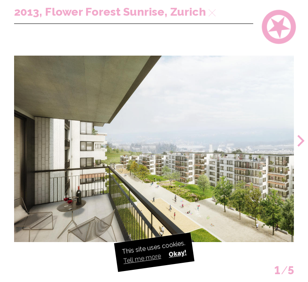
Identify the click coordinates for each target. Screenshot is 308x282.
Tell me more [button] (141, 258)
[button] (301, 141)
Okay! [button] (177, 253)
